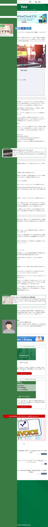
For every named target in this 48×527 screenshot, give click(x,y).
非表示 (25, 70)
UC (46, 463)
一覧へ (24, 443)
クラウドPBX (44, 473)
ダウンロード (24, 373)
